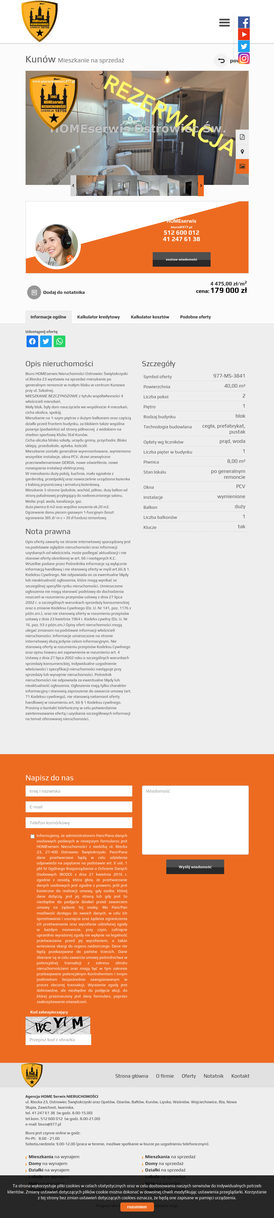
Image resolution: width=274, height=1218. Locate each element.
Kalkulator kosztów (150, 317)
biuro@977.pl (181, 227)
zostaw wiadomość (181, 259)
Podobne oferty (195, 317)
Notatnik (213, 1076)
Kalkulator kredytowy (98, 317)
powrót (239, 60)
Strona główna (131, 1076)
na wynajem (54, 1156)
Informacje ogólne (48, 317)
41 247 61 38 (181, 238)
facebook (244, 22)
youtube (244, 34)
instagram (244, 58)
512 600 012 (181, 232)
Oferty (189, 1076)
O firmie (165, 1076)
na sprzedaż (170, 1156)
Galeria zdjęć (242, 166)
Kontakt (240, 1076)
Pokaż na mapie (242, 151)
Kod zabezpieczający (49, 1012)
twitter (244, 46)
